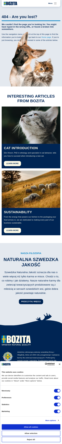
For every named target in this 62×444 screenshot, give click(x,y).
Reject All (31, 439)
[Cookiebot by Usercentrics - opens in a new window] (45, 364)
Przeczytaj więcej (31, 302)
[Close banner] (59, 364)
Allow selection (31, 433)
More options (50, 420)
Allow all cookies (31, 427)
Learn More (12, 163)
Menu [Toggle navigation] (52, 3)
